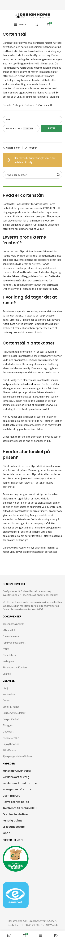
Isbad (6, 833)
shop (18, 105)
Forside (7, 105)
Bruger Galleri (11, 719)
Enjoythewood (11, 743)
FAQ (5, 687)
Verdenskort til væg (16, 777)
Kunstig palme (12, 820)
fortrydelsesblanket (14, 642)
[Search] (36, 24)
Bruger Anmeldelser (14, 712)
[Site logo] (32, 15)
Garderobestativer (15, 814)
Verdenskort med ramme (20, 783)
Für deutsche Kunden (15, 667)
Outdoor (29, 105)
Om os (6, 700)
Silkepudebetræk (14, 827)
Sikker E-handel (11, 706)
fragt (6, 648)
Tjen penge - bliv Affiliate (17, 756)
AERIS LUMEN (11, 737)
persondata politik (13, 623)
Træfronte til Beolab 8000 (20, 808)
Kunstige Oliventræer (17, 771)
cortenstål (16, 251)
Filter (51, 128)
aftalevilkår (9, 630)
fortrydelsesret (11, 636)
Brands (7, 673)
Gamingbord (11, 795)
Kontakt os (9, 694)
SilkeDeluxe (9, 750)
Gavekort (8, 731)
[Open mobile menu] (20, 24)
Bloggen (7, 725)
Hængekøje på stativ (17, 789)
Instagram (8, 661)
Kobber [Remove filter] (32, 147)
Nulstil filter (13, 148)
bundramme (33, 384)
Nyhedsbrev (9, 654)
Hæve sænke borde (16, 802)
